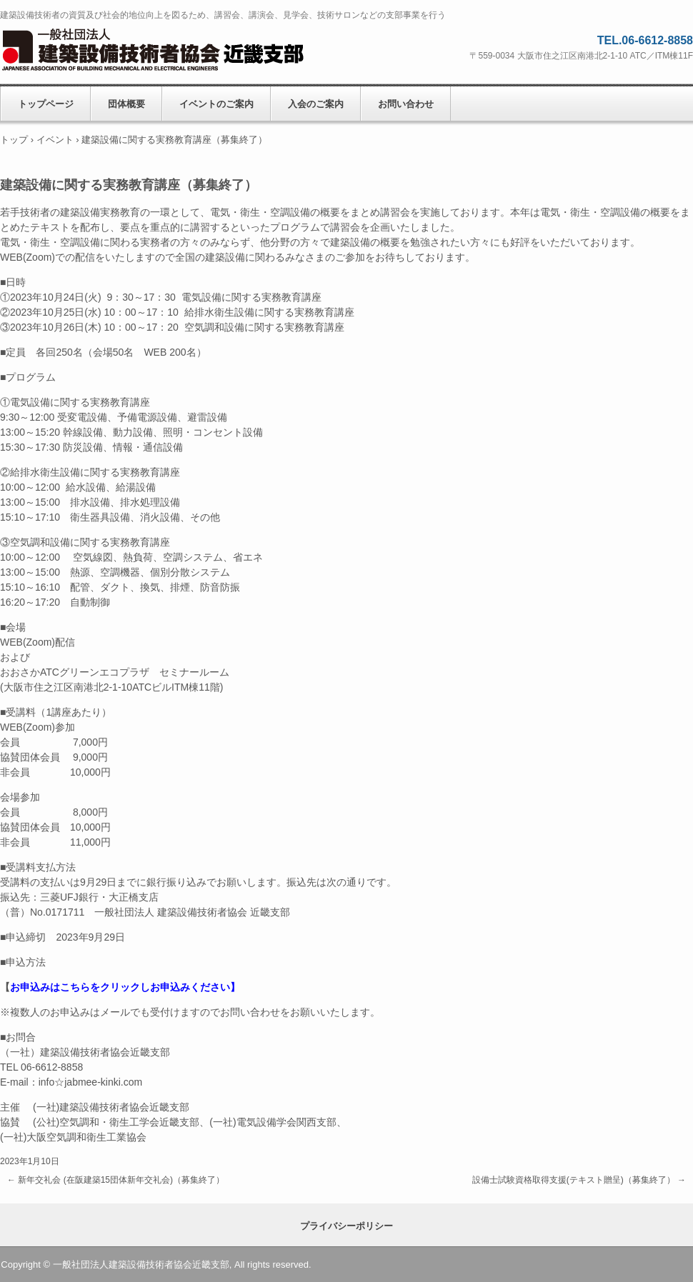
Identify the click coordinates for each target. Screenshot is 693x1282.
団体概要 (126, 104)
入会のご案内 (316, 104)
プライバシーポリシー (346, 1226)
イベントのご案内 (216, 104)
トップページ (46, 104)
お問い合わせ (406, 104)
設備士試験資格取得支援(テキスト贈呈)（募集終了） (579, 1180)
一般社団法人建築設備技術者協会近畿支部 (171, 50)
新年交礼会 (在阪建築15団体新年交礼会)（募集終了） (115, 1180)
